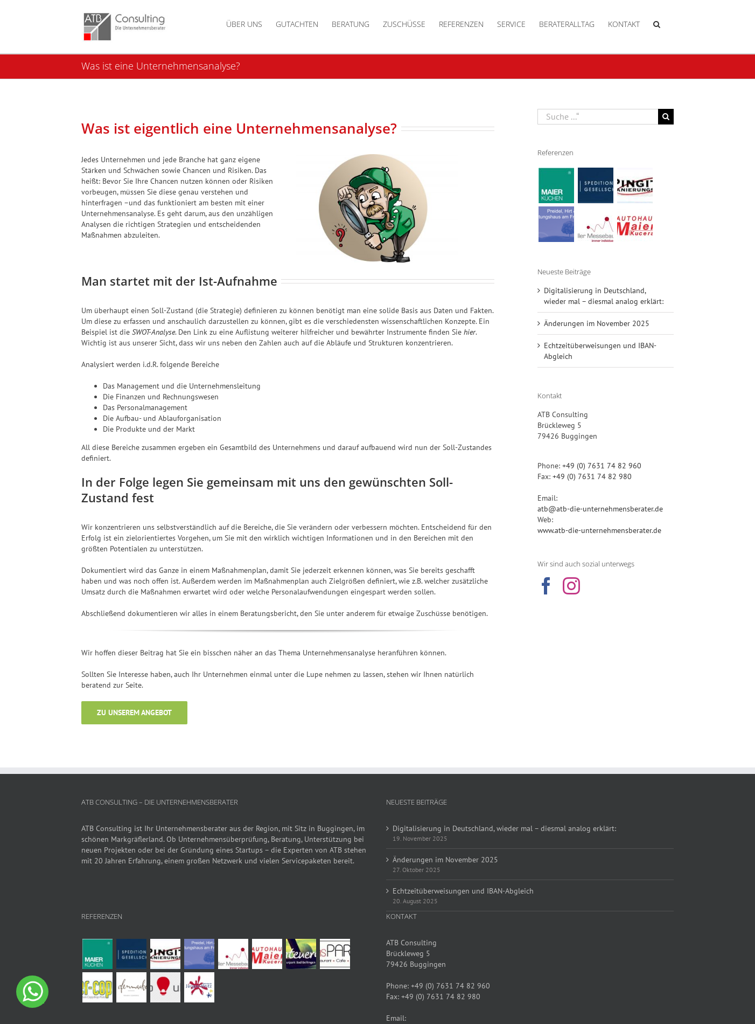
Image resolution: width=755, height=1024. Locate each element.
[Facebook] (546, 585)
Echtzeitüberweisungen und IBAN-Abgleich (463, 891)
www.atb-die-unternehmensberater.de (599, 530)
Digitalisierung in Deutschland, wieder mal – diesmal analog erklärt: (504, 828)
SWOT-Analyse (153, 332)
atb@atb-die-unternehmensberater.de (600, 509)
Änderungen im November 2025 (596, 323)
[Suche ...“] (597, 116)
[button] (656, 23)
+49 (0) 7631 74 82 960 (601, 466)
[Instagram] (571, 585)
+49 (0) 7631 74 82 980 (592, 476)
